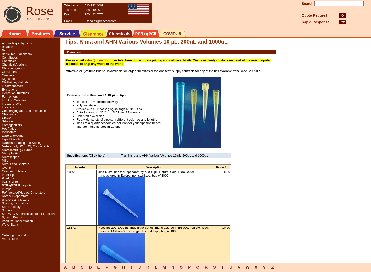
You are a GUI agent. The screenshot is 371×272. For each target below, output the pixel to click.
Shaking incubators (15, 203)
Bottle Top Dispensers (17, 54)
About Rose (10, 238)
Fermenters (10, 96)
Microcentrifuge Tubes (17, 150)
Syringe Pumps (12, 217)
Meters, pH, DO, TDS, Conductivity (25, 146)
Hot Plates (9, 128)
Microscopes (10, 157)
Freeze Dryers (11, 103)
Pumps (6, 189)
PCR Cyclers (10, 182)
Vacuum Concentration (17, 221)
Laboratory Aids (12, 135)
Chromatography (13, 68)
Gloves (6, 118)
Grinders (8, 121)
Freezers (8, 107)
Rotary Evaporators (15, 196)
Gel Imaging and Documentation (24, 111)
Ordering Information (16, 235)
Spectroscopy (11, 207)
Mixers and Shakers (15, 164)
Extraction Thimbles (15, 93)
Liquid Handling (12, 139)
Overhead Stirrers (14, 171)
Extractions (9, 89)
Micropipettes (11, 153)
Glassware (9, 114)
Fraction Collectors (14, 100)
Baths (6, 50)
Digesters (8, 79)
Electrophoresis (12, 86)
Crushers (8, 75)
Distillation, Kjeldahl (15, 82)
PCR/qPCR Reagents (16, 185)
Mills (5, 160)
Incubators (9, 132)
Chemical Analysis (14, 64)
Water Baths (10, 224)
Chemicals (9, 61)
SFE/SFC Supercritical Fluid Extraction (28, 214)
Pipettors (8, 178)
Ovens (6, 167)
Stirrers (7, 210)
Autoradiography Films (17, 43)
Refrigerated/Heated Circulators (23, 192)
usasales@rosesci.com (100, 21)
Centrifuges (10, 57)
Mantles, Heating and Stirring (22, 143)
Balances (8, 47)
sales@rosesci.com (99, 60)
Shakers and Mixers (15, 199)
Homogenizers (12, 125)
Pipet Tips (8, 175)
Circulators (9, 71)
